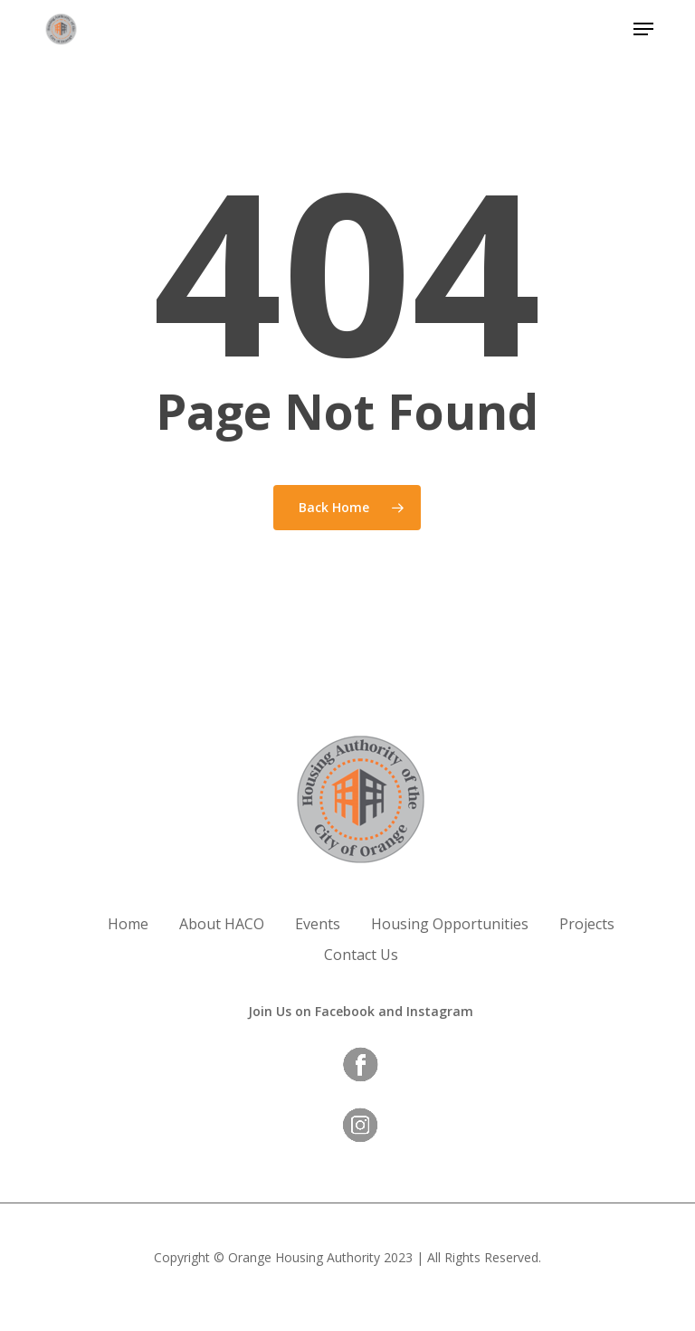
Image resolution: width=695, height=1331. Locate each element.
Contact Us (361, 955)
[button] (643, 29)
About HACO (221, 924)
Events (317, 924)
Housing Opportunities (449, 924)
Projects (586, 924)
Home (128, 924)
